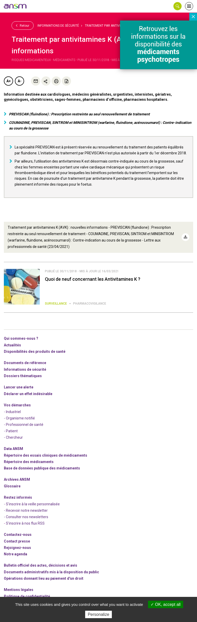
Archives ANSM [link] (17, 479)
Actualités (12, 345)
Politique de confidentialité (27, 596)
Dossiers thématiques (23, 376)
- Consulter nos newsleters (26, 517)
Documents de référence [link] (25, 363)
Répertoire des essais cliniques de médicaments (45, 455)
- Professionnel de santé (23, 425)
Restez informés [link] (18, 497)
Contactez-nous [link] (18, 535)
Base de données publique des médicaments (42, 468)
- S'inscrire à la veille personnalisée (32, 504)
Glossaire (12, 486)
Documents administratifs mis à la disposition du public (51, 572)
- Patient (11, 431)
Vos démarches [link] (17, 405)
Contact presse (17, 541)
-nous (17, 548)
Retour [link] (22, 25)
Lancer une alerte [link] (18, 387)
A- (20, 81)
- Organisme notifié (19, 418)
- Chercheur (13, 437)
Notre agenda (15, 554)
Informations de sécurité (58, 25)
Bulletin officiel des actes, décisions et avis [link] (40, 565)
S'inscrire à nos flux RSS (25, 523)
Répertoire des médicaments (29, 462)
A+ (8, 81)
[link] (15, 6)
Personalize (98, 614)
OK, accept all (166, 604)
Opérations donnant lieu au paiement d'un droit (43, 578)
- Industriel (12, 412)
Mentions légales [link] (18, 590)
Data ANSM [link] (13, 449)
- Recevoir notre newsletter (26, 510)
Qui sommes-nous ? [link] (21, 338)
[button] (177, 6)
